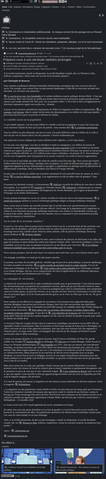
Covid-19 (9, 66)
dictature (34, 63)
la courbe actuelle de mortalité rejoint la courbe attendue (62, 265)
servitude (26, 63)
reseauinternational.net (27, 53)
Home (4, 7)
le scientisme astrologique (86, 127)
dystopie (18, 63)
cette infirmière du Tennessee (64, 313)
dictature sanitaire (36, 66)
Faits (10, 7)
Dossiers (55, 7)
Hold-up (57, 184)
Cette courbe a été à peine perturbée (59, 268)
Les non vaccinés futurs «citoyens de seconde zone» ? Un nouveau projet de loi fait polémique (53, 48)
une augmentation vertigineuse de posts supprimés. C (48, 148)
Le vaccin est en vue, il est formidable (24, 96)
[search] (19, 1)
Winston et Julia (29, 423)
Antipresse (70, 187)
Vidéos (79, 7)
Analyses (17, 7)
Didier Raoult (45, 69)
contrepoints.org (22, 431)
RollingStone (24, 384)
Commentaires (89, 7)
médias (6, 27)
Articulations (27, 7)
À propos (6, 10)
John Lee (62, 341)
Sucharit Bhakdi (33, 341)
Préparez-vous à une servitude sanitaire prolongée (37, 59)
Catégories (46, 7)
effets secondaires (21, 66)
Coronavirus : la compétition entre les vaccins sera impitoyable (37, 38)
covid (45, 66)
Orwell (53, 69)
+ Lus (62, 7)
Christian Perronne (13, 69)
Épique (37, 7)
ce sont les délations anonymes (27, 176)
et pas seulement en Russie (75, 371)
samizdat (38, 187)
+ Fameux (70, 7)
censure (41, 63)
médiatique (10, 63)
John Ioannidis (46, 345)
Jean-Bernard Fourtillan (30, 69)
